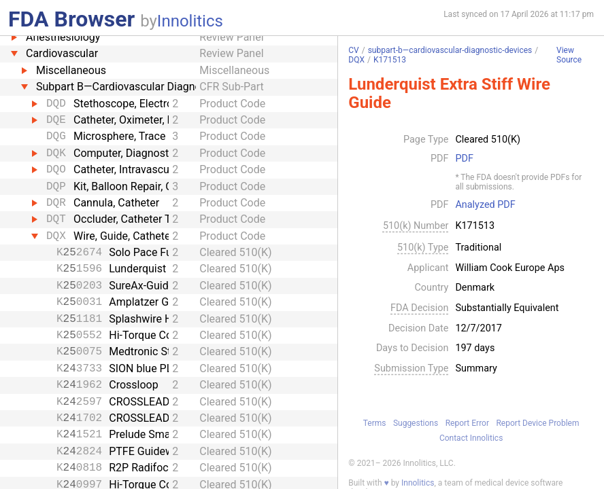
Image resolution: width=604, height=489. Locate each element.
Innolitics (190, 21)
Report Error (467, 423)
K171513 (389, 60)
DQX (356, 60)
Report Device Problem (537, 423)
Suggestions (415, 423)
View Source (569, 55)
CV (353, 50)
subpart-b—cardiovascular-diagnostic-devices (450, 50)
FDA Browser (71, 19)
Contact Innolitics (471, 438)
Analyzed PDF (485, 205)
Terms (374, 423)
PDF (464, 158)
